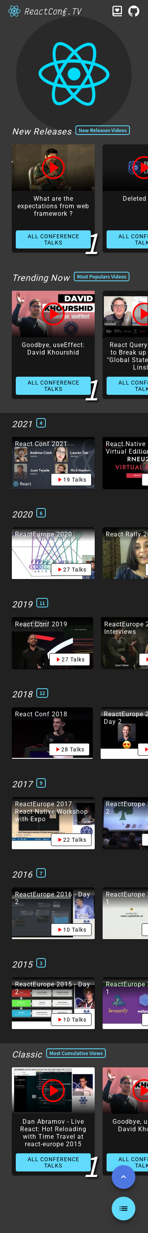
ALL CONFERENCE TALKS (53, 239)
